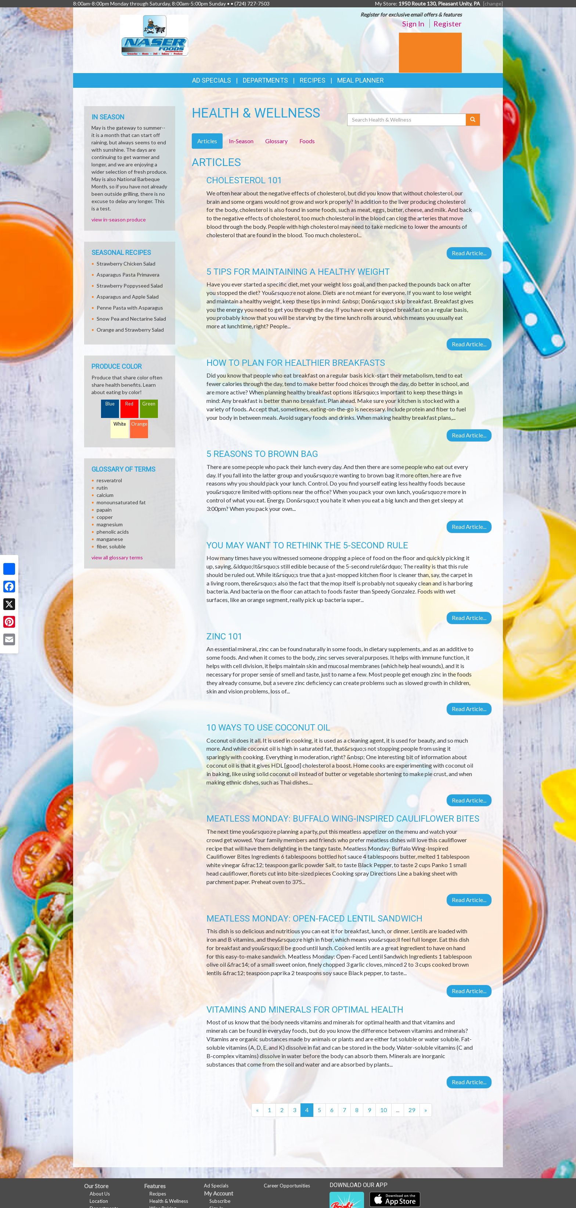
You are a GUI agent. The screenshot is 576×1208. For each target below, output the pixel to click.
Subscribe (219, 1201)
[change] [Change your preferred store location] (493, 3)
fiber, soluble (111, 546)
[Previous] (257, 1110)
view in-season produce (118, 219)
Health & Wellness (169, 1201)
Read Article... (469, 252)
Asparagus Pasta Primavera (128, 274)
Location (99, 1201)
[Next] (426, 1110)
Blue (110, 404)
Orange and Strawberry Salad (130, 330)
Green (148, 404)
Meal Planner (360, 80)
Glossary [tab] (276, 140)
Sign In (413, 23)
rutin (102, 487)
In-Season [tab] (241, 140)
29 (411, 1109)
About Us (100, 1194)
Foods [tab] (307, 140)
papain (104, 509)
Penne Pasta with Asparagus (130, 307)
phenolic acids (113, 532)
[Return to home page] (154, 35)
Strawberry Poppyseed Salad (130, 285)
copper (105, 517)
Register (447, 23)
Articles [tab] (207, 140)
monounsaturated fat (121, 502)
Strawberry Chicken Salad (126, 263)
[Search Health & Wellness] (407, 119)
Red (129, 404)
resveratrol (109, 480)
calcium (105, 495)
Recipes (312, 80)
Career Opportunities (287, 1186)
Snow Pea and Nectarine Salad (131, 318)
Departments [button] (265, 80)
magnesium (110, 524)
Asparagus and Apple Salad (128, 296)
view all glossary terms (117, 557)
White (120, 424)
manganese (110, 539)
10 (383, 1109)
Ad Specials (211, 80)
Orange (139, 424)
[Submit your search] (473, 119)
